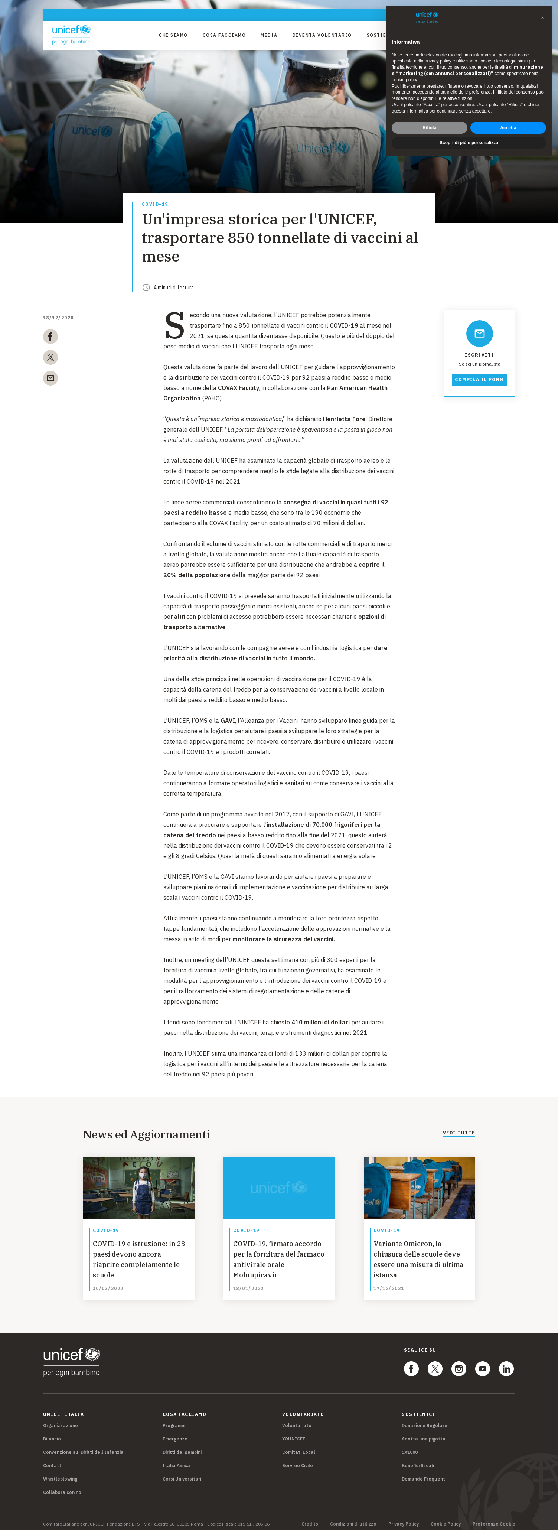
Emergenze (175, 1435)
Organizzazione (60, 1422)
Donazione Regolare (424, 1422)
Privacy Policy (403, 1520)
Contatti (52, 1462)
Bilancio (52, 1435)
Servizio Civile (297, 1462)
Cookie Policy (446, 1520)
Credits (309, 1520)
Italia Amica (176, 1462)
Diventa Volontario (322, 35)
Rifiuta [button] (429, 127)
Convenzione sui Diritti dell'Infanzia (83, 1448)
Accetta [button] (508, 127)
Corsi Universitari (182, 1475)
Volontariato (296, 1422)
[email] (50, 380)
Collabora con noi (62, 1488)
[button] (542, 18)
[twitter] (50, 359)
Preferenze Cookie (494, 1520)
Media (269, 35)
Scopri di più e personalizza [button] (469, 142)
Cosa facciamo (224, 35)
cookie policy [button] (404, 79)
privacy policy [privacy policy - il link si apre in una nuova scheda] (438, 61)
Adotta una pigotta (424, 1435)
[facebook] (50, 338)
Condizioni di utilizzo (353, 1520)
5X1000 (410, 1448)
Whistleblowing (60, 1475)
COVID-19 (155, 204)
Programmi (174, 1422)
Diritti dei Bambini (182, 1448)
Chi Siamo (173, 35)
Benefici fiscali (418, 1462)
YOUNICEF (293, 1435)
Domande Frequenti (424, 1475)
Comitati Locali (299, 1448)
